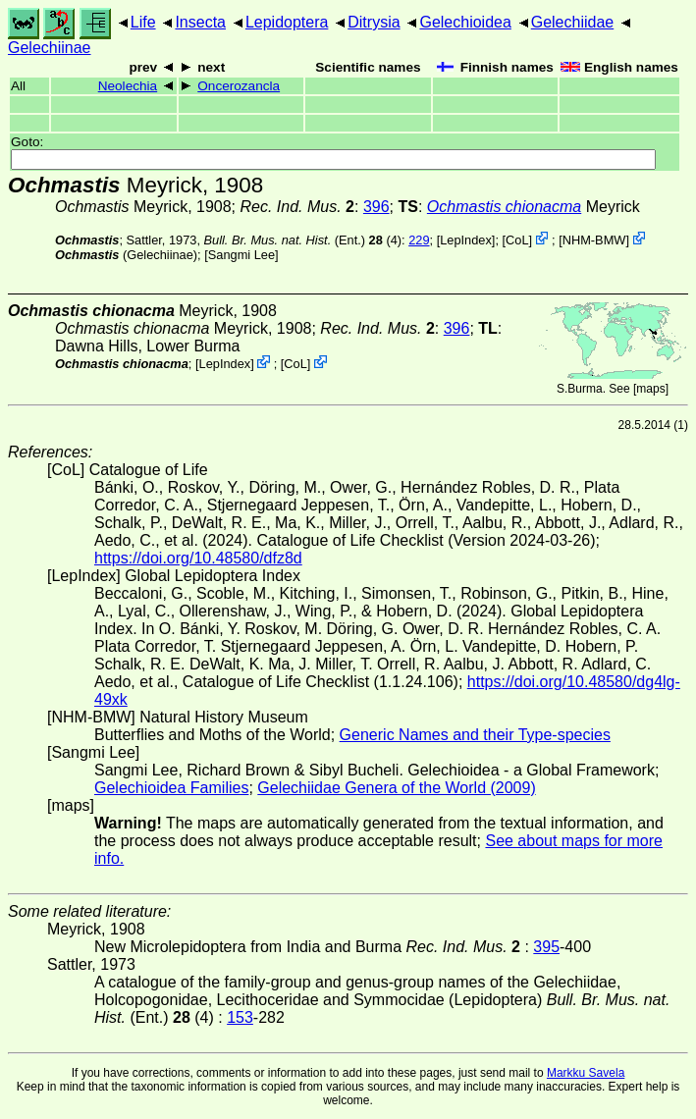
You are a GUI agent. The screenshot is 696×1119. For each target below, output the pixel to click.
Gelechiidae (573, 22)
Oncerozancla (238, 86)
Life (143, 22)
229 (418, 240)
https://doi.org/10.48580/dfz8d (198, 558)
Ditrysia (374, 22)
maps (650, 389)
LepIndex (466, 240)
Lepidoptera (287, 22)
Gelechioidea (464, 22)
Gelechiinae (49, 47)
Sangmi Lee (241, 254)
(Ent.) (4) (303, 240)
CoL (517, 240)
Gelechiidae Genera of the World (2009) (396, 787)
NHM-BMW (594, 240)
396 (376, 206)
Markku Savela (585, 1073)
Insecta (200, 22)
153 (240, 1017)
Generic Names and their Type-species (475, 734)
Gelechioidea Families (171, 787)
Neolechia (127, 86)
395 (546, 946)
